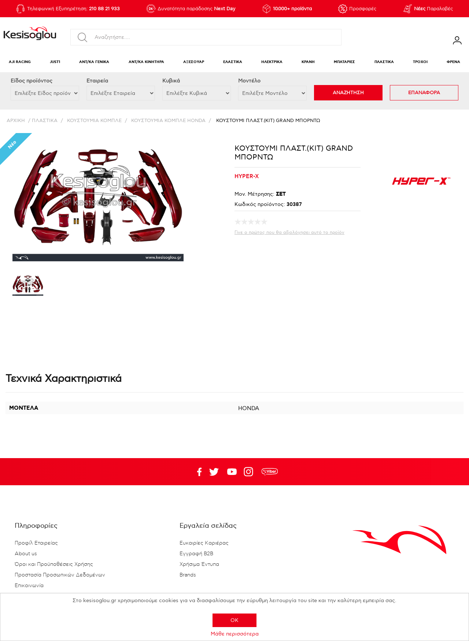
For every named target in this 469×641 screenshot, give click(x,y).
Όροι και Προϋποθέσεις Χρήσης (54, 564)
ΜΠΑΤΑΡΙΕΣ (344, 62)
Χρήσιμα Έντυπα (199, 564)
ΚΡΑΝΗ (308, 62)
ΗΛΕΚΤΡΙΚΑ (271, 62)
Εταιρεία (97, 81)
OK (234, 620)
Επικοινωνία (29, 586)
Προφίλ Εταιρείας (36, 543)
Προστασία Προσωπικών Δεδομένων (60, 575)
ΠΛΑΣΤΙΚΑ (384, 62)
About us (26, 554)
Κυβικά (171, 81)
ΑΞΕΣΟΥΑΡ (193, 62)
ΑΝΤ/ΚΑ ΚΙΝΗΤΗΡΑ (146, 62)
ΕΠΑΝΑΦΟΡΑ (424, 93)
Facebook (196, 471)
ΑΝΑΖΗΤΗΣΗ (348, 93)
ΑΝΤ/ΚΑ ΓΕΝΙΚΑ (94, 62)
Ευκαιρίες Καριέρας (204, 543)
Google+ (250, 471)
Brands (188, 575)
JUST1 (55, 62)
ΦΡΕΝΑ (453, 62)
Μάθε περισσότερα (235, 634)
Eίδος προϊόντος (31, 81)
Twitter (232, 471)
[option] (28, 286)
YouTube (214, 471)
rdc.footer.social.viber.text (270, 471)
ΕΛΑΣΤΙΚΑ (232, 62)
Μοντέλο (249, 81)
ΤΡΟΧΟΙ (420, 62)
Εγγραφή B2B (196, 554)
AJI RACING (20, 62)
